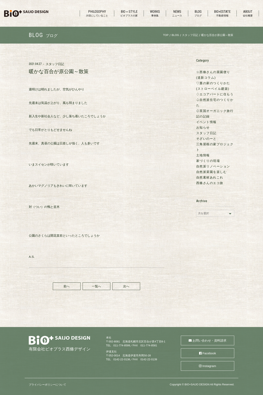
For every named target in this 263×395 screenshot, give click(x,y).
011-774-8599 (121, 345)
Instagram (209, 366)
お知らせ (203, 127)
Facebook (209, 353)
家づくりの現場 (208, 160)
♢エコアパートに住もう (215, 94)
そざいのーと (206, 138)
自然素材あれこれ (209, 177)
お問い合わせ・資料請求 (209, 340)
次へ (126, 286)
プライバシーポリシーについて (47, 384)
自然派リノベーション (213, 166)
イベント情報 (206, 122)
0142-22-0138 (121, 359)
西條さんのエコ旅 (209, 183)
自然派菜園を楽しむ (211, 172)
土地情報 (203, 155)
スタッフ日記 (55, 64)
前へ (66, 286)
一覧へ (96, 286)
